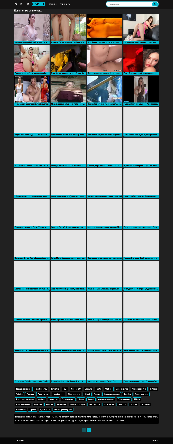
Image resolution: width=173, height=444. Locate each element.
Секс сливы (20, 441)
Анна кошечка (122, 389)
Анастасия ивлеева (106, 399)
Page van (30, 394)
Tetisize (19, 394)
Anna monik (61, 404)
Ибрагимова (109, 404)
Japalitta (32, 410)
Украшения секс (23, 389)
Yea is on (41, 399)
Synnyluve (38, 404)
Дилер (81, 399)
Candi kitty (122, 404)
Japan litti (49, 404)
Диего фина (45, 410)
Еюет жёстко (94, 404)
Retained (153, 389)
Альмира (108, 389)
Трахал (97, 394)
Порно (29, 4)
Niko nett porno (74, 394)
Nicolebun (127, 394)
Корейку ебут (58, 394)
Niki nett (87, 394)
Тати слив (55, 389)
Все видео (65, 4)
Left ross (133, 404)
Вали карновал (124, 399)
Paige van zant (43, 394)
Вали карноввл (68, 399)
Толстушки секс (141, 394)
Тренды (53, 4)
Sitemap (155, 441)
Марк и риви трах (139, 389)
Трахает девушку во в (63, 410)
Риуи (65, 389)
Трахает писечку (40, 389)
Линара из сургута (77, 404)
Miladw (137, 399)
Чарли (98, 389)
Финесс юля (76, 389)
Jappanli (91, 399)
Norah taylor (20, 410)
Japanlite (88, 389)
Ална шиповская (23, 404)
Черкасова (53, 399)
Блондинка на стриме (25, 399)
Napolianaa (145, 404)
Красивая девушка (111, 394)
